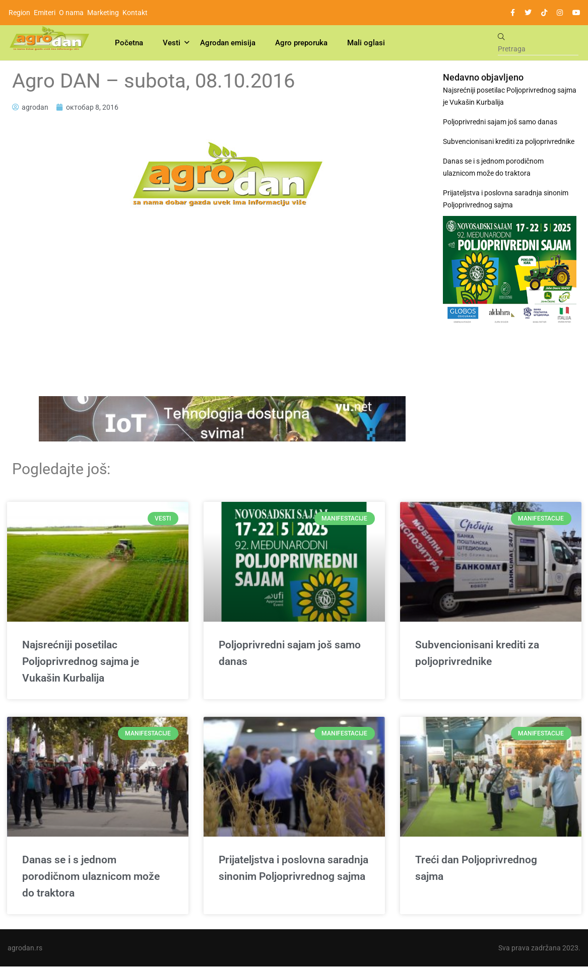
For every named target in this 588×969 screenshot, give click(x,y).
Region (19, 13)
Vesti (171, 42)
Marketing (103, 13)
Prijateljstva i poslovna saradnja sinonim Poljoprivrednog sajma (505, 199)
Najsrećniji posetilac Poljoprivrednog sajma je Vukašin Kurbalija (509, 96)
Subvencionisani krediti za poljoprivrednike (508, 141)
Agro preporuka (301, 42)
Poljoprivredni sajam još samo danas (500, 122)
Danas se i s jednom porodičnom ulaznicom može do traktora (493, 167)
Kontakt (135, 13)
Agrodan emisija (227, 42)
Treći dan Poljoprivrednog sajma (476, 869)
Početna (129, 42)
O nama (71, 13)
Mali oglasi (366, 42)
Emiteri (44, 13)
